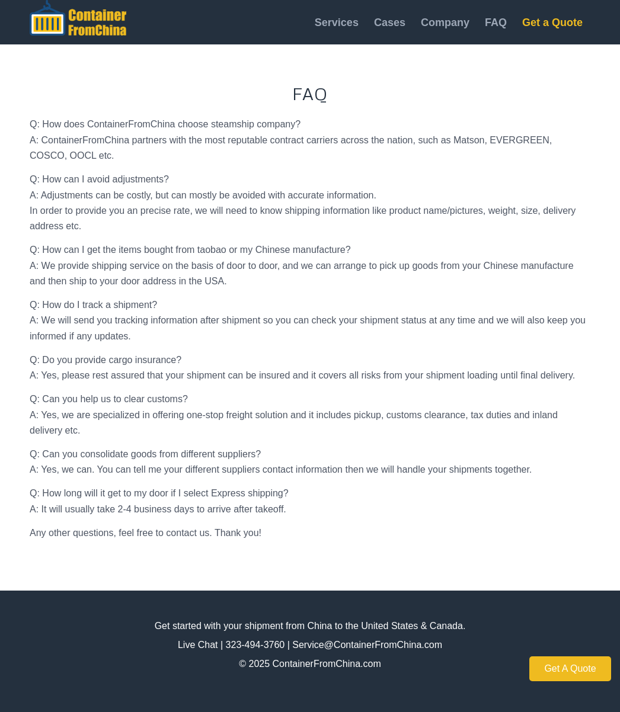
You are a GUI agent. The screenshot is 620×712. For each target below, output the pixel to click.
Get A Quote (570, 668)
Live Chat (198, 645)
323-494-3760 (255, 645)
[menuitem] (336, 22)
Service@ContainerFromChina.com (367, 645)
